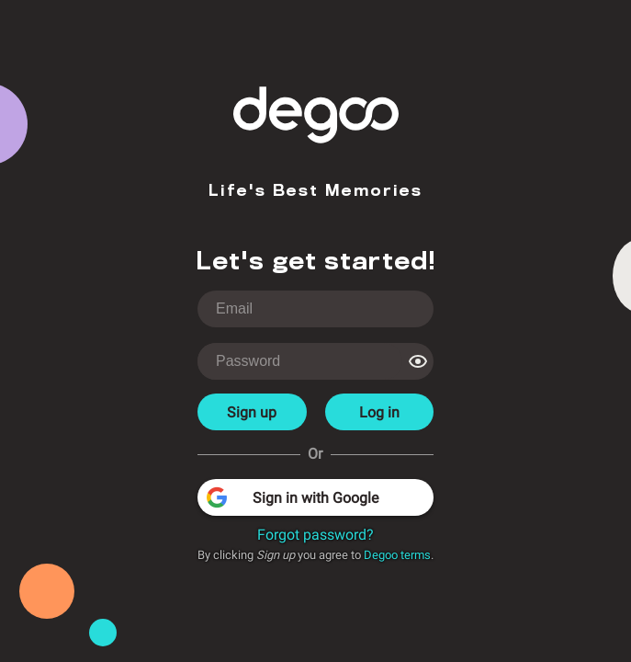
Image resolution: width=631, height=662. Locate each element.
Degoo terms (397, 555)
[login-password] (299, 361)
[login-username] (315, 309)
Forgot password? (315, 534)
